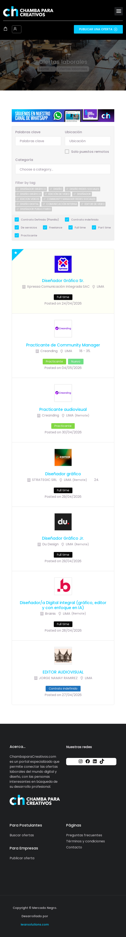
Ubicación (73, 132)
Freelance (55, 227)
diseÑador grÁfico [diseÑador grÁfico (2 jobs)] (33, 189)
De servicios (29, 227)
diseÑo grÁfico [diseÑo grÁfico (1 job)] (30, 194)
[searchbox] (63, 169)
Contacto (74, 847)
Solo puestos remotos (90, 151)
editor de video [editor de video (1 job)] (94, 204)
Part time (104, 227)
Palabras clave (27, 132)
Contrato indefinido (85, 219)
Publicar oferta (22, 858)
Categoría (24, 159)
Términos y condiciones (85, 841)
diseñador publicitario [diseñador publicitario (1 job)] (35, 209)
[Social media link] (112, 907)
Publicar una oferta (98, 29)
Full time (80, 227)
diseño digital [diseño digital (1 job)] (29, 204)
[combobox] (63, 169)
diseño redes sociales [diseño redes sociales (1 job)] (84, 189)
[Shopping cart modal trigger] (5, 29)
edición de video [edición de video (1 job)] (58, 194)
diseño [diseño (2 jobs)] (57, 189)
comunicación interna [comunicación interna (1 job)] (61, 204)
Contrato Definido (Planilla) (40, 219)
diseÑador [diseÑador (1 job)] (84, 194)
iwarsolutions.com (35, 924)
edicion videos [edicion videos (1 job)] (29, 199)
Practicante (29, 235)
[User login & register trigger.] (15, 29)
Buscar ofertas (22, 835)
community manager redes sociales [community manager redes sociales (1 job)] (71, 199)
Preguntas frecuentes (84, 835)
